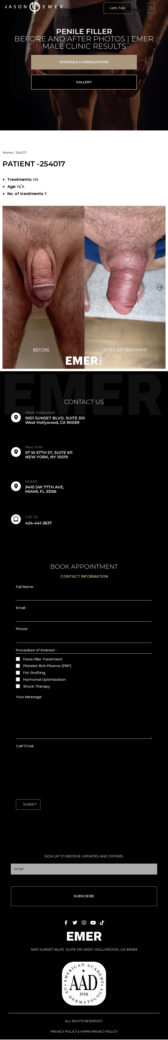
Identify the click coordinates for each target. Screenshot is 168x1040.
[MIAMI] (16, 486)
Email (21, 609)
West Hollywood (40, 412)
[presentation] (53, 764)
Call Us (31, 516)
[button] (118, 8)
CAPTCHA (25, 749)
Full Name (26, 587)
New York (34, 447)
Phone (23, 631)
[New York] (16, 452)
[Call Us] (16, 519)
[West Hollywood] (16, 417)
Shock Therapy (36, 689)
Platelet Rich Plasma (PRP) (47, 669)
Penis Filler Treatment (42, 662)
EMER (84, 937)
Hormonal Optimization (44, 682)
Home (7, 152)
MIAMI (31, 481)
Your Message (29, 700)
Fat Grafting (34, 676)
